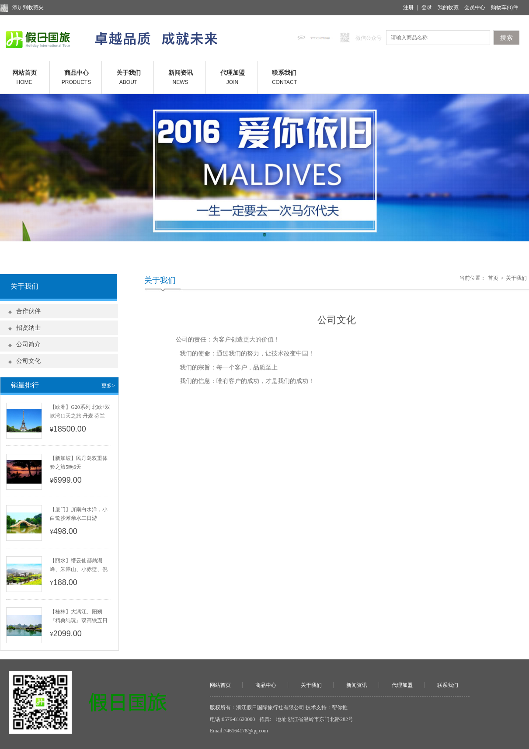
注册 (408, 7)
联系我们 (447, 685)
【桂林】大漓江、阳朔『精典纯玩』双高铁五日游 (79, 620)
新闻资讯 (356, 685)
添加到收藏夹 (28, 7)
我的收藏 (448, 7)
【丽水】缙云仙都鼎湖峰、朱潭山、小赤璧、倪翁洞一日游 (79, 569)
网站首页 (220, 685)
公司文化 (28, 361)
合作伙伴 (28, 311)
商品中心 (265, 685)
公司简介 (28, 344)
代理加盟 (402, 685)
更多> (108, 386)
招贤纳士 (28, 327)
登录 (426, 7)
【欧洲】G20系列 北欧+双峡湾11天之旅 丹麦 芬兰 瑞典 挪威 (80, 416)
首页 (493, 278)
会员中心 (474, 7)
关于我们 (516, 278)
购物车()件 (504, 7)
